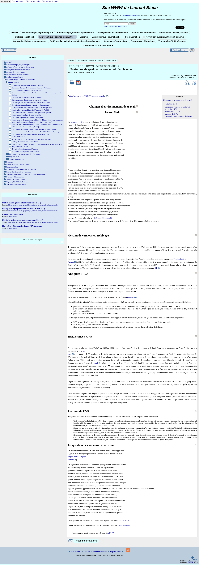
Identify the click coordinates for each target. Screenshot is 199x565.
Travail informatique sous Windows (25, 149)
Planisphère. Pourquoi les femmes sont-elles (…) (22, 220)
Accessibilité (5, 1)
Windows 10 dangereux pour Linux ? (25, 151)
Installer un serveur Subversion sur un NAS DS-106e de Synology (36, 132)
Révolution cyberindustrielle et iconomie (165, 37)
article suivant (124, 526)
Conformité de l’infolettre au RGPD (116, 26)
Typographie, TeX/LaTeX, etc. (172, 41)
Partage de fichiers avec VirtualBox (25, 142)
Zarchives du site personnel (99, 45)
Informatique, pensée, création (173, 33)
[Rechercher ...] (179, 50)
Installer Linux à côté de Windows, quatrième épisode (31, 112)
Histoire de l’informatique (144, 33)
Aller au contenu (18, 1)
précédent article (77, 122)
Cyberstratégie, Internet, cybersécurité (75, 33)
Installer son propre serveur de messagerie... (28, 117)
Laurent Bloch (171, 104)
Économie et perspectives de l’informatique (25, 154)
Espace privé (114, 553)
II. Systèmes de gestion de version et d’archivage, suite (32, 107)
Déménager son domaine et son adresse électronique (31, 102)
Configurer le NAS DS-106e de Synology (27, 90)
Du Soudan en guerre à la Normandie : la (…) (21, 203)
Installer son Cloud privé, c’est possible (26, 115)
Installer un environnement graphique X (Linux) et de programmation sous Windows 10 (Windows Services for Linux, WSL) (37, 121)
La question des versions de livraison (179, 116)
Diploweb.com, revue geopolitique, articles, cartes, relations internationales (33, 205)
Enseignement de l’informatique (113, 33)
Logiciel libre (14, 157)
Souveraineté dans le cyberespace (29, 41)
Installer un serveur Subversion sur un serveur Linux (31, 134)
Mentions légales (99, 553)
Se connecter (10, 50)
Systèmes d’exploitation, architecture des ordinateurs (75, 41)
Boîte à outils (111, 60)
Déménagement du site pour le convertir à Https (29, 100)
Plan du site (75, 553)
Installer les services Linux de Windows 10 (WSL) (30, 110)
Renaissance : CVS (172, 111)
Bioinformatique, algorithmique (37, 33)
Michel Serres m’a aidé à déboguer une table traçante (31, 139)
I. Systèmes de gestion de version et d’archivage (30, 105)
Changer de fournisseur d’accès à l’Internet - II (29, 85)
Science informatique (17, 159)
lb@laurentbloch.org (102, 218)
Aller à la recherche (33, 1)
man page (131, 297)
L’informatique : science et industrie (57, 37)
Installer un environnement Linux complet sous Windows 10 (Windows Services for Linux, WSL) (37, 126)
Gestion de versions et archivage (177, 107)
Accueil (14, 33)
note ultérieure (123, 521)
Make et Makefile (18, 137)
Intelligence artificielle (25, 37)
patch (96, 364)
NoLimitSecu (12, 217)
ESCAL (190, 563)
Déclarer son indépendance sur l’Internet (27, 97)
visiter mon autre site (130, 16)
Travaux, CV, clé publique (143, 41)
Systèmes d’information (115, 41)
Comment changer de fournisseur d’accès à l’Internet (31, 88)
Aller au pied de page (49, 1)
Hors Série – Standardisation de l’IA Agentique (22, 226)
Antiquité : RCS (171, 109)
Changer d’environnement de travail (177, 100)
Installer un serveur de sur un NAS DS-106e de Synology (34, 129)
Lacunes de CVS (171, 114)
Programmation (133, 37)
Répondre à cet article (86, 542)
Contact (86, 553)
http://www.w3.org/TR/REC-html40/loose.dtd (87, 96)
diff (156, 268)
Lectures (83, 37)
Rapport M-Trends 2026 (12, 214)
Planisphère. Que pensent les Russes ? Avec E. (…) (23, 208)
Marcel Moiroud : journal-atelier (106, 37)
